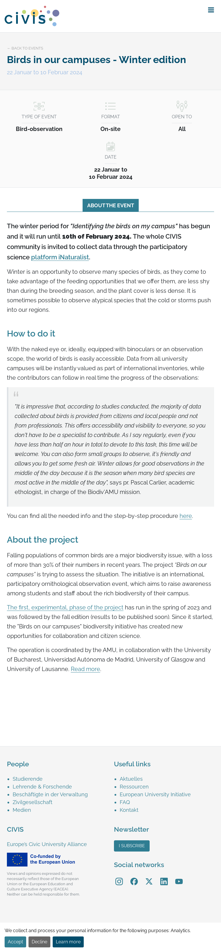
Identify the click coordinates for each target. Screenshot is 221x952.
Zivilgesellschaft (32, 802)
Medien (22, 810)
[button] (211, 10)
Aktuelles (131, 779)
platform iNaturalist (60, 257)
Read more (85, 669)
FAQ (125, 802)
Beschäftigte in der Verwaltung (50, 794)
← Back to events (25, 48)
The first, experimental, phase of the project (65, 607)
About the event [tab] (110, 205)
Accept (15, 942)
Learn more (68, 942)
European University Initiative (155, 794)
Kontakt (129, 810)
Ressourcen (134, 787)
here (186, 515)
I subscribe (132, 845)
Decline (39, 942)
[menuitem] (60, 779)
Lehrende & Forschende (42, 787)
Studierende (28, 779)
